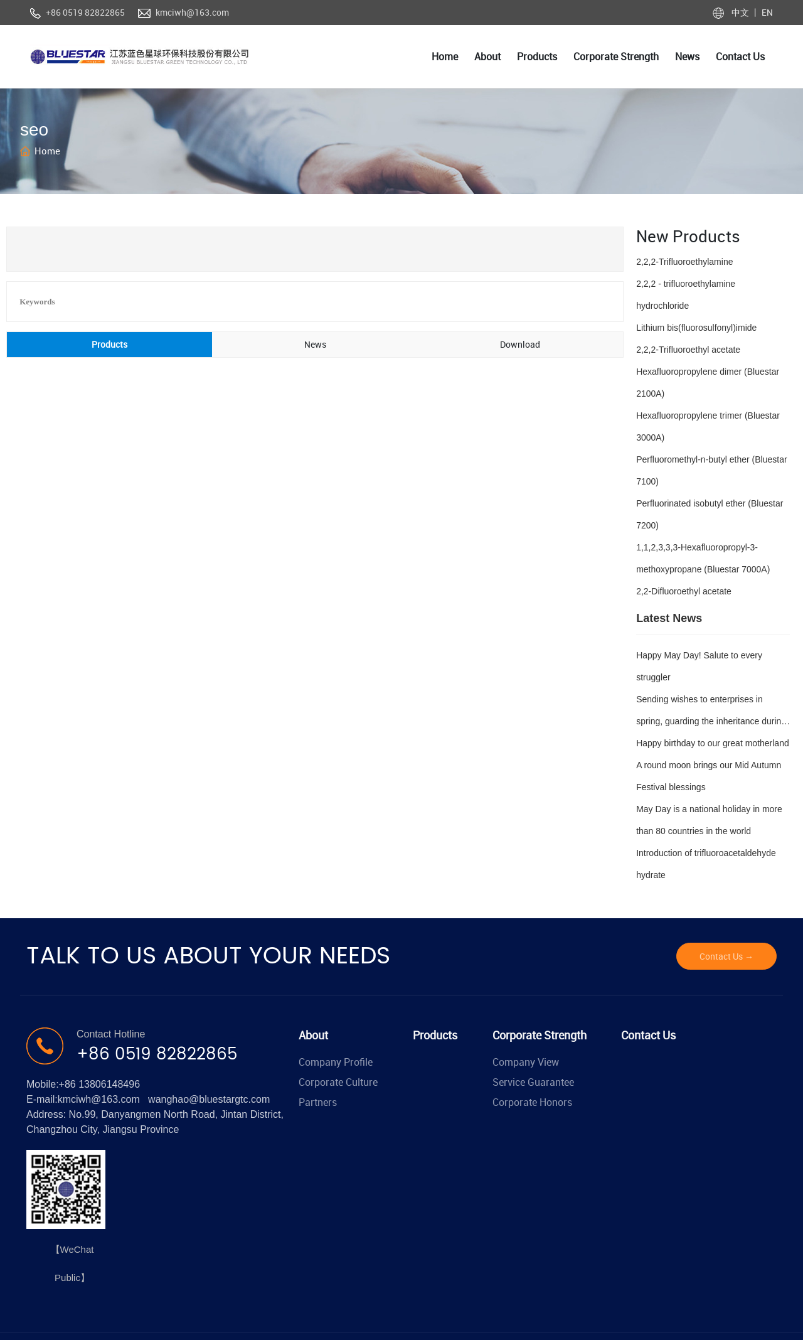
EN (766, 12)
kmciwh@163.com (192, 12)
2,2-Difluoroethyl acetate (683, 591)
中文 (741, 12)
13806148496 (109, 1084)
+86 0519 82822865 (85, 12)
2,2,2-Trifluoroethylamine (684, 262)
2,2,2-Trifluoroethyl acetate (688, 350)
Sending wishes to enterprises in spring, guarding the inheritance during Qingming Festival (711, 721)
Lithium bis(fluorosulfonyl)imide (696, 328)
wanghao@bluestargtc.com (209, 1099)
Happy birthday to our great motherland (712, 743)
